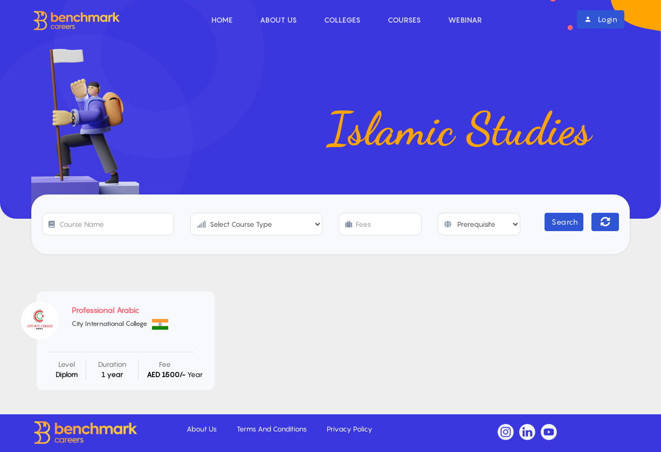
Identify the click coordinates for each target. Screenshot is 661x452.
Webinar (465, 20)
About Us (278, 20)
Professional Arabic (105, 310)
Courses (404, 20)
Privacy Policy (350, 429)
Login (600, 19)
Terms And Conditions (272, 429)
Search (565, 221)
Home (222, 20)
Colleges (342, 20)
